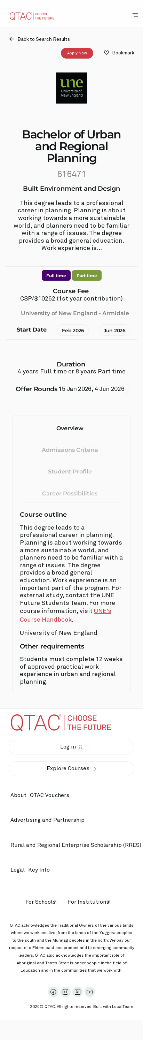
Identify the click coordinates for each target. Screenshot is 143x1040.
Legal (17, 870)
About (18, 795)
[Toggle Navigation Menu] (135, 15)
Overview (70, 428)
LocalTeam (122, 1007)
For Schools (40, 902)
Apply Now (77, 53)
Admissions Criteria (70, 449)
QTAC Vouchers (49, 795)
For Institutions (88, 902)
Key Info (40, 870)
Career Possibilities (69, 493)
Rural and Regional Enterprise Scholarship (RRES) (75, 845)
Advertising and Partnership (47, 820)
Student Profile (70, 471)
